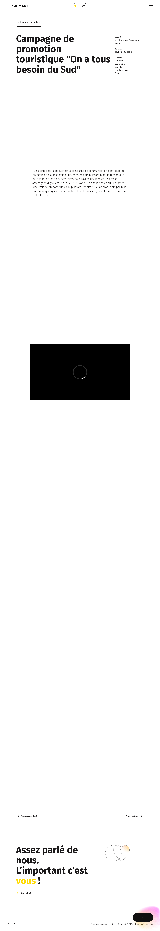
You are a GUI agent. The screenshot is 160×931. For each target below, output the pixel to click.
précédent (27, 816)
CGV (112, 924)
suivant (134, 816)
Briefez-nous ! (142, 917)
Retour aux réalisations (29, 22)
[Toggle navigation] (151, 6)
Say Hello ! (25, 893)
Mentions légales (99, 924)
